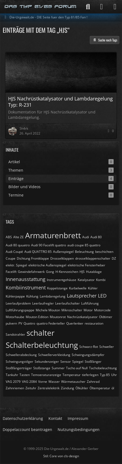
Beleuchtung (84, 251)
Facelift (11, 271)
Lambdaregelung (52, 296)
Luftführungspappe (20, 310)
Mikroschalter (71, 310)
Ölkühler (81, 388)
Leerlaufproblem (18, 303)
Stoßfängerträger (19, 368)
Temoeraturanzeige (46, 374)
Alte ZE (18, 237)
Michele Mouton (48, 310)
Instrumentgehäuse (61, 279)
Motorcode (102, 310)
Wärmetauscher (73, 381)
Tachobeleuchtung (103, 368)
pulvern (11, 323)
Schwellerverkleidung (54, 354)
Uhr (114, 374)
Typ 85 (105, 374)
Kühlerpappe (15, 296)
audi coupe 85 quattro (83, 245)
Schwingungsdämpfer (88, 354)
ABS (9, 237)
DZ (114, 258)
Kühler (93, 288)
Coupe (10, 258)
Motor (88, 310)
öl (112, 388)
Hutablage (94, 271)
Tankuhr (12, 374)
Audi (85, 237)
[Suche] (88, 6)
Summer (58, 368)
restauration (94, 323)
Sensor (65, 361)
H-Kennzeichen (66, 271)
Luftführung (90, 303)
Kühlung (32, 296)
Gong (50, 271)
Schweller (106, 346)
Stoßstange (41, 368)
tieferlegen (90, 374)
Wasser (54, 381)
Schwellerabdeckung (21, 354)
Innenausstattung (25, 279)
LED (102, 295)
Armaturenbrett (53, 235)
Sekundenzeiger (47, 361)
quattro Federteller (51, 323)
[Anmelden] (101, 7)
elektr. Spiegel (16, 265)
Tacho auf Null (77, 368)
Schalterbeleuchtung (42, 345)
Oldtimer (105, 317)
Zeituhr (30, 388)
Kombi (100, 279)
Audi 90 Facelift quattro (48, 245)
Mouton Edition (37, 317)
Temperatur (71, 374)
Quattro (29, 323)
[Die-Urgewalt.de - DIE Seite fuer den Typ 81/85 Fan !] (41, 6)
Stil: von (61, 456)
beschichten (104, 251)
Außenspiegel (63, 251)
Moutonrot (58, 317)
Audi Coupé (14, 251)
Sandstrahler (15, 334)
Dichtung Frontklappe (33, 258)
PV (20, 323)
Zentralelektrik (49, 388)
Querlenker (74, 323)
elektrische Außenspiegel (47, 265)
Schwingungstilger (19, 361)
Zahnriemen (15, 388)
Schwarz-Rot (88, 346)
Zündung (67, 388)
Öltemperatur (100, 388)
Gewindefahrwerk (31, 271)
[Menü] (115, 6)
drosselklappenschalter (92, 258)
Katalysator (86, 279)
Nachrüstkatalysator (82, 317)
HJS (82, 271)
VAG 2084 (29, 381)
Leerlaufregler (43, 303)
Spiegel (77, 361)
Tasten (24, 374)
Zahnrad (93, 381)
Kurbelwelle (78, 288)
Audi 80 (96, 237)
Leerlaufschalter (67, 303)
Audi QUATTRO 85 (38, 251)
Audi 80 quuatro (18, 245)
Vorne (42, 381)
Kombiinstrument (26, 287)
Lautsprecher (82, 295)
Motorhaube (15, 317)
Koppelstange (57, 288)
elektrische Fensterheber (86, 265)
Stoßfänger (93, 361)
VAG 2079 (13, 381)
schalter (40, 333)
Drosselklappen (62, 258)
